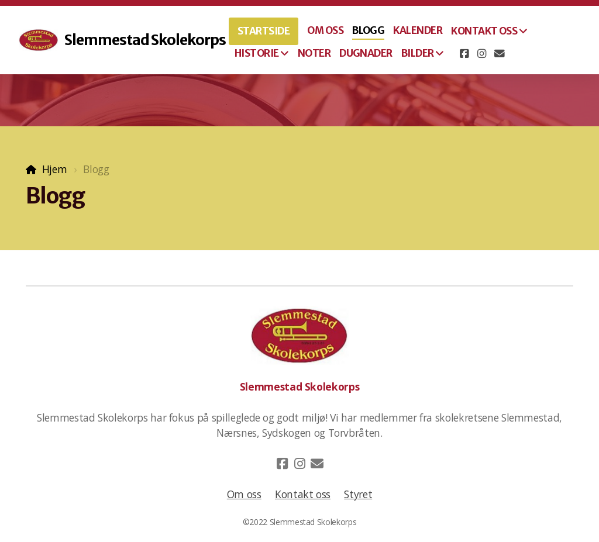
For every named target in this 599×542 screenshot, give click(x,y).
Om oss (244, 494)
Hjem (54, 169)
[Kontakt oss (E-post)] (499, 54)
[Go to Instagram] (482, 54)
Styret (358, 494)
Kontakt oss (303, 494)
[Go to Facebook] (464, 54)
